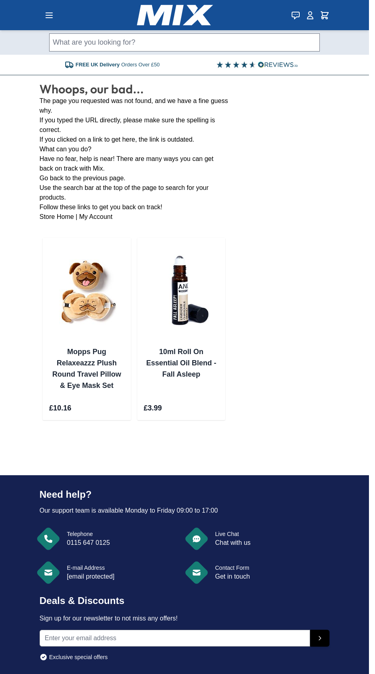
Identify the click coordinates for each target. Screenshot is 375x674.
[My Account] (310, 15)
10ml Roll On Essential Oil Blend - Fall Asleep (181, 363)
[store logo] (175, 15)
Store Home (56, 216)
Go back (51, 178)
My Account (95, 216)
